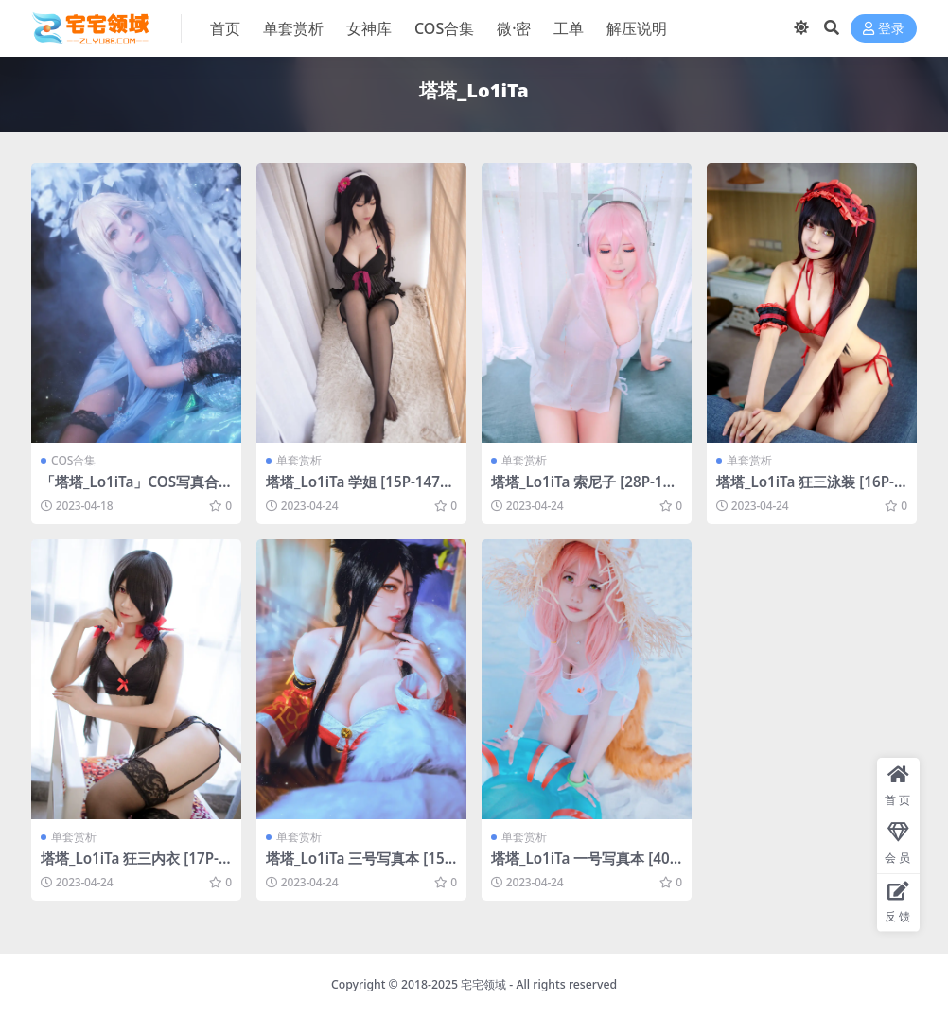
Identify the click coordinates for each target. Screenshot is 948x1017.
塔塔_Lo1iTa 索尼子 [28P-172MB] (585, 490)
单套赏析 (299, 460)
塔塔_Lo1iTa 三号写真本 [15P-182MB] (359, 867)
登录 (883, 29)
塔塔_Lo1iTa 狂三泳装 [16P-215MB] (809, 490)
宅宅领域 (483, 984)
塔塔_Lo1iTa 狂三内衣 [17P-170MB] (134, 867)
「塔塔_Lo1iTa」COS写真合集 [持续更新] (130, 490)
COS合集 (73, 460)
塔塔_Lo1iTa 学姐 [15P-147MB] (359, 490)
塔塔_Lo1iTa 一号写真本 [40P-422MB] (584, 867)
